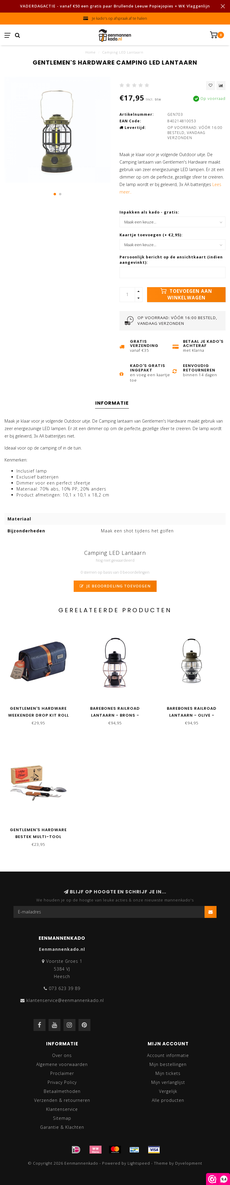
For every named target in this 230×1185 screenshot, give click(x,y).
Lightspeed (139, 1163)
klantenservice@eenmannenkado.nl (65, 1000)
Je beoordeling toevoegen (115, 586)
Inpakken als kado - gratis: (149, 212)
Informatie (112, 403)
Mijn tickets (168, 1073)
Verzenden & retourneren (62, 1100)
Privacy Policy (62, 1082)
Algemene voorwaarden (62, 1064)
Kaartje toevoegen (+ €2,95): (151, 234)
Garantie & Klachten (62, 1127)
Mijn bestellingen (168, 1064)
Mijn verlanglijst (168, 1082)
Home (90, 52)
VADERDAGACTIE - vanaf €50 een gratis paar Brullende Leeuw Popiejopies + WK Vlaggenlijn (115, 6)
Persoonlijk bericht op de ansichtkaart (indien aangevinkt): (171, 260)
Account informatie (168, 1055)
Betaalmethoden (62, 1091)
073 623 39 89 (64, 988)
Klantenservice (62, 1109)
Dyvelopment (188, 1163)
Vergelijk (168, 1091)
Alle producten (168, 1100)
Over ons (62, 1055)
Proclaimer (62, 1073)
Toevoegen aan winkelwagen (186, 294)
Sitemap (62, 1118)
